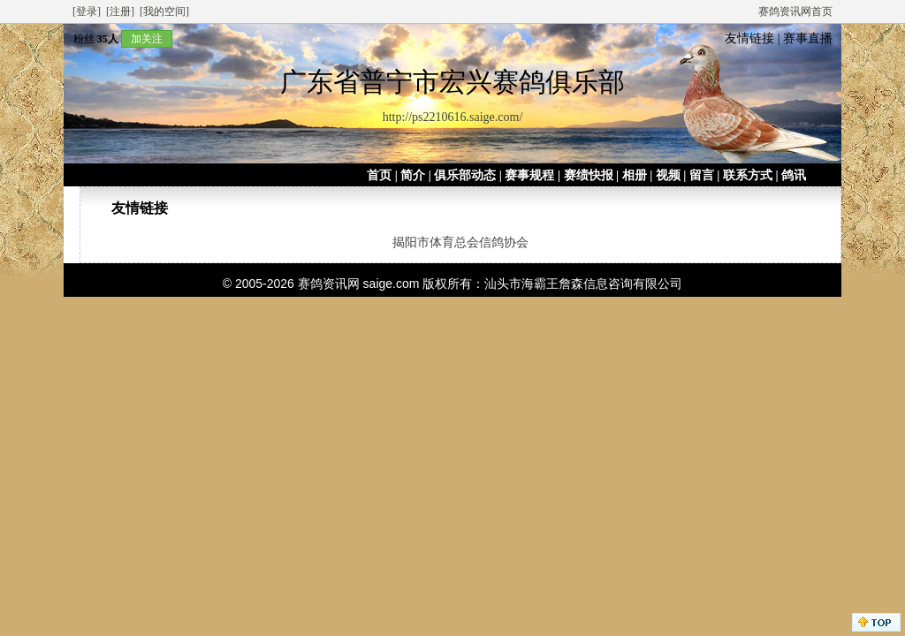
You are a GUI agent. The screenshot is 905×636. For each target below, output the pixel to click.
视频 (668, 175)
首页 (379, 175)
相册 (634, 175)
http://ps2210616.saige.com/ (453, 117)
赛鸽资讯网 (329, 283)
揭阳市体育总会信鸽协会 (460, 242)
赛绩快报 (588, 175)
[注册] (120, 11)
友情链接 (749, 38)
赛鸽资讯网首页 (795, 11)
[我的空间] (164, 11)
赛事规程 (529, 175)
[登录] (86, 11)
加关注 (147, 39)
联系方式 (747, 175)
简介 (412, 175)
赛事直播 (808, 38)
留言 (701, 175)
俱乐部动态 (465, 175)
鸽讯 (793, 175)
